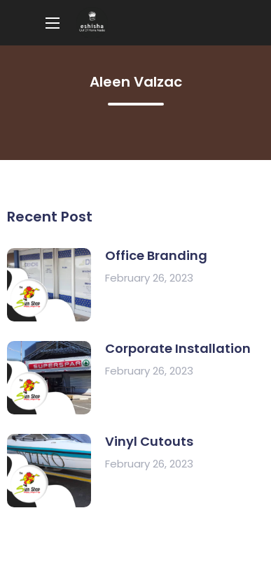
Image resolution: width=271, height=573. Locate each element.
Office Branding (156, 255)
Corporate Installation (178, 348)
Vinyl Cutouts (149, 441)
